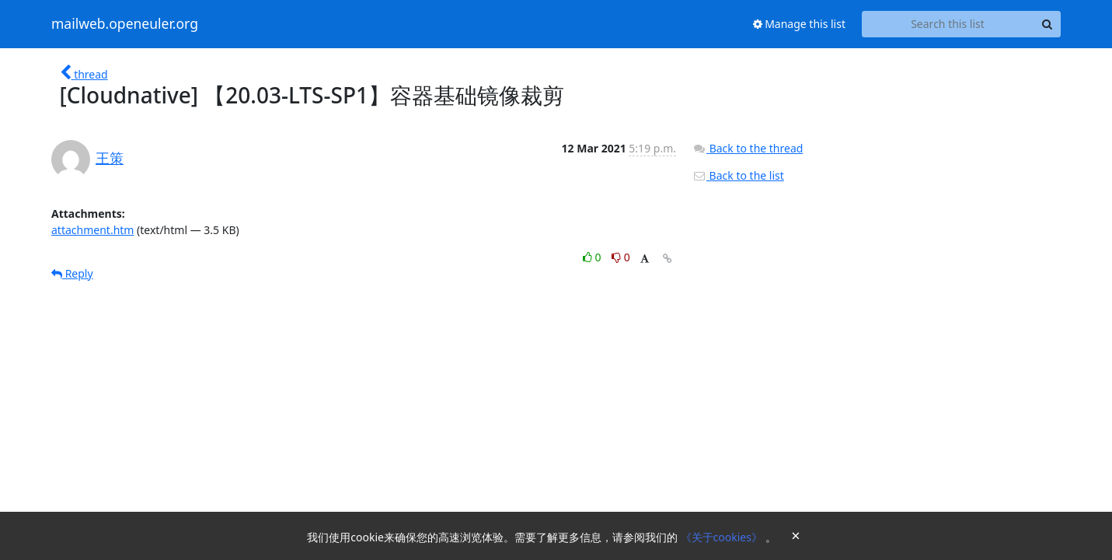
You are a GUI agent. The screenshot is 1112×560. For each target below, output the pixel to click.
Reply (72, 273)
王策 (110, 158)
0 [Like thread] (593, 257)
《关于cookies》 (723, 537)
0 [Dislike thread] (621, 257)
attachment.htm (92, 229)
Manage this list (799, 23)
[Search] (1047, 24)
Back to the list (738, 175)
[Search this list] (948, 24)
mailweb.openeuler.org (124, 24)
